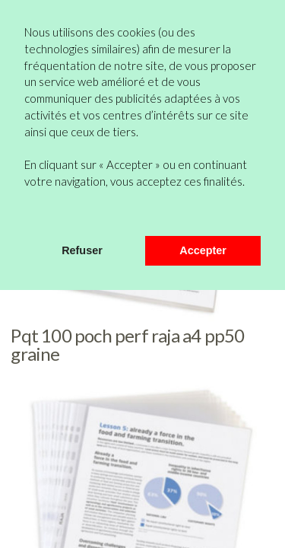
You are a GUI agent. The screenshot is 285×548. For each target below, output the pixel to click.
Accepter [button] (202, 250)
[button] (26, 215)
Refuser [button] (82, 250)
